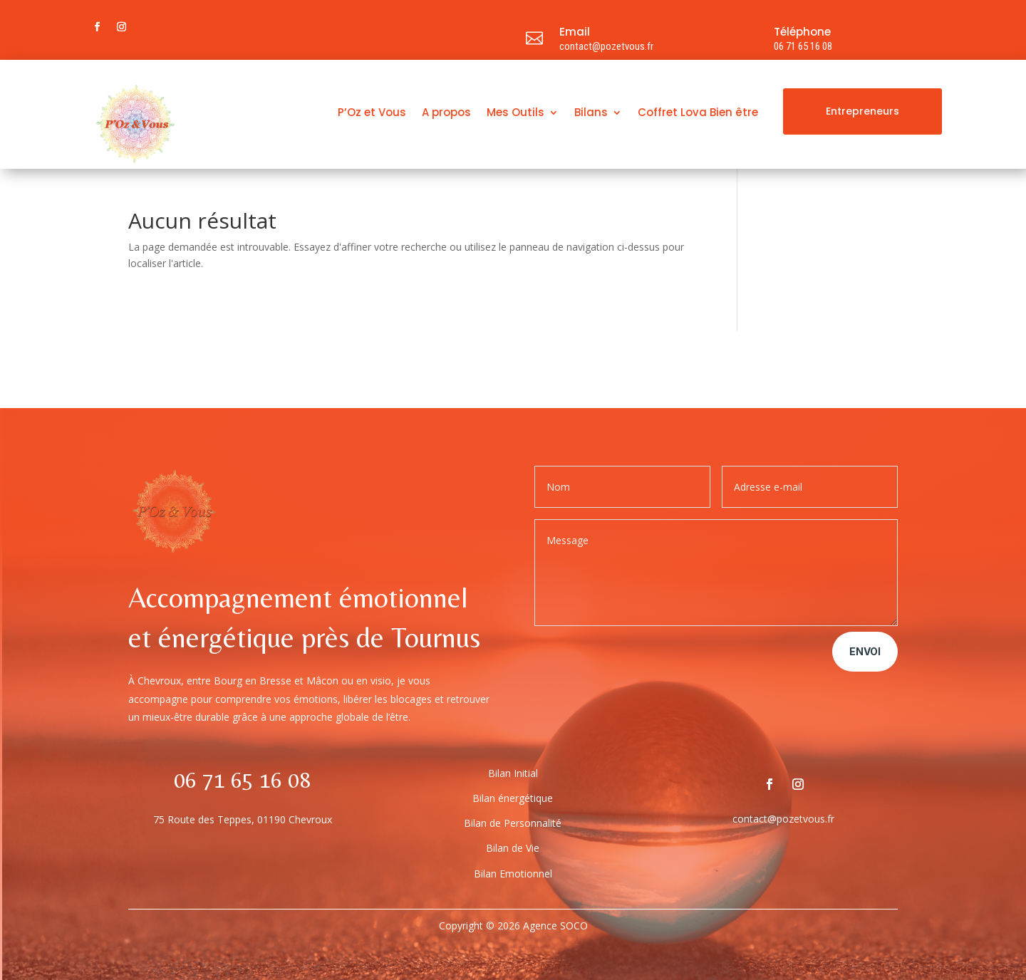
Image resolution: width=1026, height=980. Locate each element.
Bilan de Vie (512, 848)
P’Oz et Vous (372, 114)
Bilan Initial (513, 773)
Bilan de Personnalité (512, 823)
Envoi (865, 651)
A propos (446, 114)
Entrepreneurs (862, 111)
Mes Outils (515, 114)
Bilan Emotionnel (513, 873)
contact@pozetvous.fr (606, 46)
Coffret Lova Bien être (698, 114)
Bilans (591, 114)
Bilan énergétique (512, 798)
